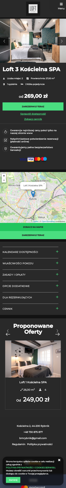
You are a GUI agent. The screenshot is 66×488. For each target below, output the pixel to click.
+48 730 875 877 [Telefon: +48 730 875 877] (33, 432)
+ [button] (4, 176)
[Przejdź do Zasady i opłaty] (30, 275)
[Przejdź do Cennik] (30, 309)
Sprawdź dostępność (33, 113)
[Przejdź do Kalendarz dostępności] (30, 252)
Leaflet (35, 221)
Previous (4, 41)
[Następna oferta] (57, 332)
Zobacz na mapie (33, 227)
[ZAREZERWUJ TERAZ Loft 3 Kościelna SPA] (33, 106)
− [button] (4, 180)
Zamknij (13, 480)
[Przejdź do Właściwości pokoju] (30, 264)
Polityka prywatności (39, 444)
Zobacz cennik (33, 119)
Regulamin (18, 444)
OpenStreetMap (48, 221)
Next (62, 41)
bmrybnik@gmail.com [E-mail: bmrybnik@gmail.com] (33, 438)
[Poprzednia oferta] (7, 332)
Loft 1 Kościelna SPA (33, 382)
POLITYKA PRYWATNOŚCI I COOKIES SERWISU (30, 467)
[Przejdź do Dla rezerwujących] (30, 298)
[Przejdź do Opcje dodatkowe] (30, 286)
